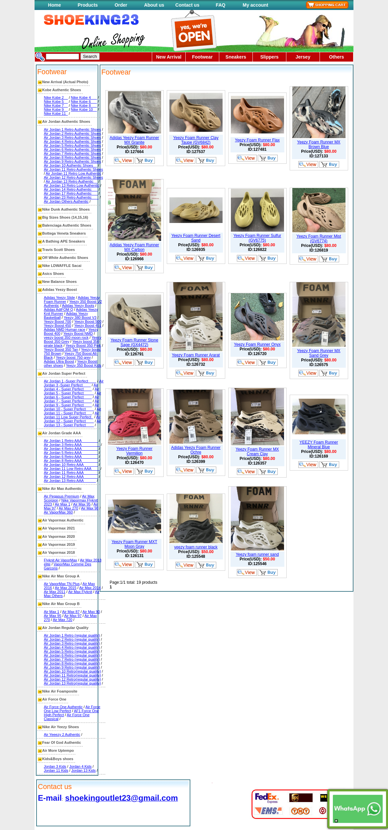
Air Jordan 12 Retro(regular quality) (72, 679)
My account (255, 5)
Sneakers (236, 57)
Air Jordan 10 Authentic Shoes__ (70, 165)
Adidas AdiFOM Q (58, 309)
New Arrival (169, 57)
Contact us (187, 5)
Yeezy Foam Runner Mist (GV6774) (318, 238)
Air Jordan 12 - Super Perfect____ (72, 419)
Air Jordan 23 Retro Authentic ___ (71, 197)
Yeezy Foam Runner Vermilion (134, 451)
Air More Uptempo (58, 750)
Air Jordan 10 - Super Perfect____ (71, 407)
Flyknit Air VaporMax (60, 560)
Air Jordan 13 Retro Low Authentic (71, 185)
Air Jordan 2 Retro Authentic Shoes (72, 133)
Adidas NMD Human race (64, 329)
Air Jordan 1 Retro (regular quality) (72, 635)
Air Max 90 (91, 612)
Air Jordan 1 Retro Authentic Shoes (72, 129)
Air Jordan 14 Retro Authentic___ (71, 189)
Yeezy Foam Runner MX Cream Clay (257, 451)
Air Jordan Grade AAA (61, 433)
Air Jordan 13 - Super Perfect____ (72, 423)
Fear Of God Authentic (61, 742)
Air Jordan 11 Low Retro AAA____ (72, 469)
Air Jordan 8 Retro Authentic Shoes (72, 157)
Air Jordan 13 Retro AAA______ (70, 481)
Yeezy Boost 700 (57, 321)
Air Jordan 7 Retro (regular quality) (72, 659)
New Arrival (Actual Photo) (65, 82)
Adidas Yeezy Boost (59, 290)
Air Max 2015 (65, 588)
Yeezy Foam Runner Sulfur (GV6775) (257, 238)
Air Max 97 (73, 616)
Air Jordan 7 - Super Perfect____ (71, 399)
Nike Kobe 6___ (84, 102)
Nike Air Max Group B (61, 604)
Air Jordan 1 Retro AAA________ (71, 441)
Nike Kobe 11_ (56, 113)
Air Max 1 (62, 504)
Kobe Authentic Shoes (61, 90)
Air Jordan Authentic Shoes (66, 121)
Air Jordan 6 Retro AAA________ (71, 457)
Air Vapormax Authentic (62, 520)
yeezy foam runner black (196, 547)
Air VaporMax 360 (58, 512)
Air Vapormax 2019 (58, 544)
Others (336, 57)
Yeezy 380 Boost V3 (80, 317)
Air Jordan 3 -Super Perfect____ (74, 383)
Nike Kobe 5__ (56, 102)
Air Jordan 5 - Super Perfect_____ (71, 391)
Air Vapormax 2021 (58, 528)
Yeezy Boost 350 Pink (83, 345)
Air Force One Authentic (63, 707)
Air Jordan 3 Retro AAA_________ (72, 445)
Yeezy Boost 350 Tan (61, 349)
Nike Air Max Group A (60, 576)
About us (154, 5)
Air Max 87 (71, 612)
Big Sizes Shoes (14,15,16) (65, 217)
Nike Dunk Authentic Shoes (66, 209)
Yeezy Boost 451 (87, 325)
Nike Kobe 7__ (56, 105)
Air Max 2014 (90, 588)
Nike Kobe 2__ (56, 98)
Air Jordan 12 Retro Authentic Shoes (73, 177)
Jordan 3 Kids (55, 766)
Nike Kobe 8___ (84, 105)
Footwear (202, 57)
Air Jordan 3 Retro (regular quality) (72, 643)
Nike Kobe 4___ (84, 98)
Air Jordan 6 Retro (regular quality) (72, 655)
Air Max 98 (90, 508)
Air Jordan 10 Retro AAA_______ (71, 465)
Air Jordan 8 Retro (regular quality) (72, 663)
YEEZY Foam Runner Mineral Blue (319, 444)
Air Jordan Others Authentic (66, 201)
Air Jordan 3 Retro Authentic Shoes (72, 137)
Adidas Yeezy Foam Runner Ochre (196, 450)
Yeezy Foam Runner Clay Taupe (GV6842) (195, 140)
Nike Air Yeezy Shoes (60, 727)
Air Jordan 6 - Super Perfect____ (72, 395)
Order (121, 5)
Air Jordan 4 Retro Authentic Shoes (72, 141)
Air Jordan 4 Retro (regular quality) (72, 647)
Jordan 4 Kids (80, 766)
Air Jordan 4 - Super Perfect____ (71, 387)
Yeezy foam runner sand (257, 554)
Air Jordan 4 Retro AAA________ (71, 449)
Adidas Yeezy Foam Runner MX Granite (134, 140)
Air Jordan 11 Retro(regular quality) (72, 675)
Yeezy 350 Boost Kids (83, 365)
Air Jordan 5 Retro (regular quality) (72, 651)
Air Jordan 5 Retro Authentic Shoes (72, 145)
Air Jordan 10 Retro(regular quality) (72, 671)
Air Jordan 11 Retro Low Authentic (73, 173)
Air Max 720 (62, 620)
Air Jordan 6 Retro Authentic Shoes (72, 149)
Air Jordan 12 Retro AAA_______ (71, 477)
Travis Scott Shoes (58, 250)
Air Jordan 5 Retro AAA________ (71, 453)
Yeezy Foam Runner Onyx (257, 344)
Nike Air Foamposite (59, 691)
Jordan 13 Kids (83, 770)
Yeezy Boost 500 (87, 321)
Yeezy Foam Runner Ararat (196, 355)
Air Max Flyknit (80, 592)
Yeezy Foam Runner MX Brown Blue (318, 144)
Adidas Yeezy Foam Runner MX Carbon (134, 247)
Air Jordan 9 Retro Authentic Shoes (72, 161)
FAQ (221, 5)
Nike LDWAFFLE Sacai (61, 266)
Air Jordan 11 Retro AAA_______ (71, 473)
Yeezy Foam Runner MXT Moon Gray (134, 544)
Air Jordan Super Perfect (63, 373)
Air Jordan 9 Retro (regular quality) (72, 667)
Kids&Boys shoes (57, 759)
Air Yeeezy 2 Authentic (62, 734)
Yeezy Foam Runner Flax (257, 140)
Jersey (303, 57)
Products (88, 5)
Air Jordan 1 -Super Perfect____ (70, 381)
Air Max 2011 (54, 592)
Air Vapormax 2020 (58, 536)
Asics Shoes (53, 274)
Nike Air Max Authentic (62, 489)
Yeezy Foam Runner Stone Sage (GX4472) (134, 342)
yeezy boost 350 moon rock (66, 337)
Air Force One (54, 699)
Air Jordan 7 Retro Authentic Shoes (72, 153)
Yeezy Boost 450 (57, 325)
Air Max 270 (68, 508)
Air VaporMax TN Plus (62, 584)
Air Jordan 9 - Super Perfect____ (71, 403)
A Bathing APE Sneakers (63, 241)
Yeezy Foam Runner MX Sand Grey (318, 353)
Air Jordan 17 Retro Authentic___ (71, 193)
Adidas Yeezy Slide (59, 298)
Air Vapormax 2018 (58, 552)
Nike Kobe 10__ (84, 109)
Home (54, 5)
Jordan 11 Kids (56, 770)
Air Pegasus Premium (61, 496)
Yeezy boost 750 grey (73, 357)
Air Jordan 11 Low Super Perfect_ (71, 415)
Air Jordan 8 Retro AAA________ (71, 461)
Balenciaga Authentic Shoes (66, 225)
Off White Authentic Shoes (65, 258)
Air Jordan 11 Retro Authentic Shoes (73, 169)
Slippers (269, 57)
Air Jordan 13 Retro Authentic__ (72, 181)
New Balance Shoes (59, 282)
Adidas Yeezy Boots (78, 306)
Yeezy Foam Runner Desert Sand (196, 238)
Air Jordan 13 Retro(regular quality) (72, 683)
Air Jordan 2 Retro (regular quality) (72, 639)
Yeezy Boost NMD (78, 333)
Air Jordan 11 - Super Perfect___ (72, 411)
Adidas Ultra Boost (59, 361)
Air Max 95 (82, 504)
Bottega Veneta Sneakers (64, 233)
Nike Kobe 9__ (56, 109)
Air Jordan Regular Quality (65, 628)
